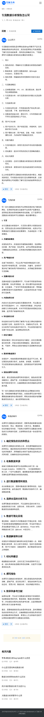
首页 (3, 9)
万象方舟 (39, 711)
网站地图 (22, 713)
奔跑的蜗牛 (12, 416)
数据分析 (17, 20)
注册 (23, 638)
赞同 (5, 189)
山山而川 (11, 40)
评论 (39, 39)
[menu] (40, 3)
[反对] (11, 189)
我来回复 (37, 31)
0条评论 (24, 189)
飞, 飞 (3, 20)
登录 (16, 638)
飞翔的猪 (11, 200)
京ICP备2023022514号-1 (10, 711)
